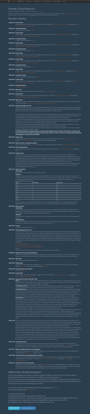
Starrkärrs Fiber (12, 1)
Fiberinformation (37, 1)
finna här (33, 30)
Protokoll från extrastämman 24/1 (71, 144)
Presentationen (44, 358)
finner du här (30, 390)
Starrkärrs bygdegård (59, 71)
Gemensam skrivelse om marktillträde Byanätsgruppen (29, 247)
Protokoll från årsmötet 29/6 (23, 87)
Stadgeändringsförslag (28, 276)
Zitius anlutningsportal (28, 408)
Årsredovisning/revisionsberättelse (29, 97)
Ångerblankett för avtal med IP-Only (47, 103)
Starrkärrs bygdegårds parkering (60, 24)
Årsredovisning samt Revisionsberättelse (26, 72)
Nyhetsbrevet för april (32, 103)
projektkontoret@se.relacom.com (72, 13)
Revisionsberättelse (33, 46)
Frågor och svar (14, 408)
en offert (67, 345)
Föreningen (29, 1)
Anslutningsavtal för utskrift (27, 140)
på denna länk (23, 270)
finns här (45, 266)
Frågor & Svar (29, 352)
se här (56, 388)
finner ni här (23, 266)
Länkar (65, 1)
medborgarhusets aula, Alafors (62, 95)
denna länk (43, 264)
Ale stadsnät (45, 364)
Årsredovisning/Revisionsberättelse (25, 26)
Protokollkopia (52, 358)
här (37, 260)
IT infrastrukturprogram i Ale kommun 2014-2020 (28, 245)
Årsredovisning (24, 46)
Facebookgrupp (57, 1)
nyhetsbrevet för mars (70, 138)
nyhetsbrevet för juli (50, 91)
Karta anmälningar (47, 1)
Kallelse (79, 24)
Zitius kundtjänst (39, 11)
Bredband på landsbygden (22, 243)
